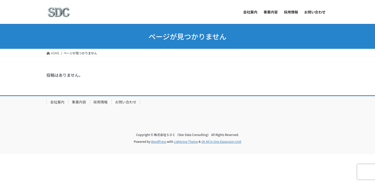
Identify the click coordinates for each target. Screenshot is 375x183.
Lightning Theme (186, 141)
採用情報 (101, 101)
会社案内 (57, 101)
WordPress (158, 141)
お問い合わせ (126, 101)
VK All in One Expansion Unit (221, 141)
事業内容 (79, 101)
